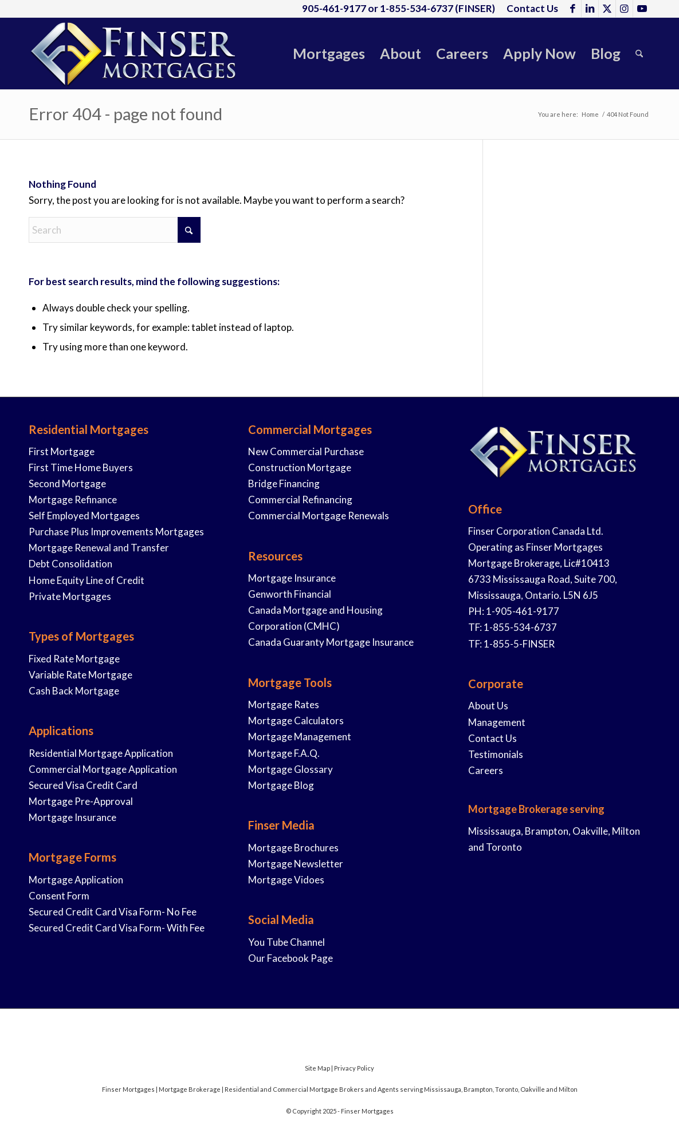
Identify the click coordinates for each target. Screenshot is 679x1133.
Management (496, 722)
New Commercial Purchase (306, 451)
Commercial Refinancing (300, 500)
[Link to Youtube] (641, 8)
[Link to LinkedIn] (590, 8)
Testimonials (495, 754)
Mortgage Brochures (293, 848)
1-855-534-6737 (416, 8)
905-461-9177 (334, 8)
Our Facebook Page (290, 958)
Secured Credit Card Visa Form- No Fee (113, 912)
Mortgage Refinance (73, 500)
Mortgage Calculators (296, 720)
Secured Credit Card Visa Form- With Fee (117, 928)
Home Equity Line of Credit (86, 580)
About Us (488, 706)
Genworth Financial (289, 594)
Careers (485, 770)
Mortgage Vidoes (286, 880)
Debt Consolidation (70, 564)
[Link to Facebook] (572, 8)
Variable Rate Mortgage (80, 675)
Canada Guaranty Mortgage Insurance (331, 642)
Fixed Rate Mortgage (74, 659)
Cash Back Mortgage (74, 691)
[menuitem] (529, 8)
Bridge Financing (284, 483)
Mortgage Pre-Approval (81, 801)
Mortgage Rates (283, 704)
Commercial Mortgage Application (103, 769)
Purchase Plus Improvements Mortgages (116, 532)
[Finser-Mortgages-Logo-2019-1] (135, 53)
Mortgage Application (76, 880)
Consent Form (59, 896)
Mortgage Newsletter (295, 864)
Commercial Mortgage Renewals (318, 516)
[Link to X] (607, 8)
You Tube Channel (286, 942)
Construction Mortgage (299, 467)
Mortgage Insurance (72, 817)
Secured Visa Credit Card (83, 785)
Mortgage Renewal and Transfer (99, 548)
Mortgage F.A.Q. (284, 753)
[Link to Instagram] (624, 8)
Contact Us (492, 738)
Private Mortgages (70, 596)
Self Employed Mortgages (84, 516)
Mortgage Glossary (290, 769)
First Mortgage (62, 451)
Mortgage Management (299, 737)
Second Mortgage (67, 483)
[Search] (639, 53)
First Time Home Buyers (81, 467)
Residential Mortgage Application (101, 753)
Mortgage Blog (281, 785)
